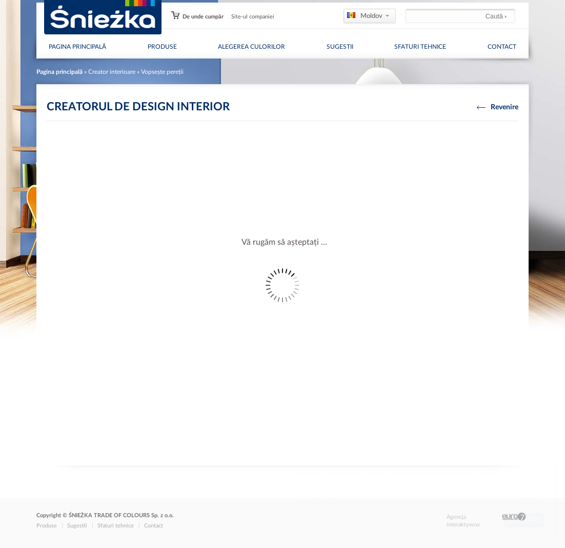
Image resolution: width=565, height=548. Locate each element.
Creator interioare (111, 72)
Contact (502, 47)
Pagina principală (77, 47)
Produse (162, 47)
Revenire (497, 107)
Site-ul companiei (252, 16)
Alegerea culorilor (251, 47)
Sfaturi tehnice (420, 47)
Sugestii (340, 47)
